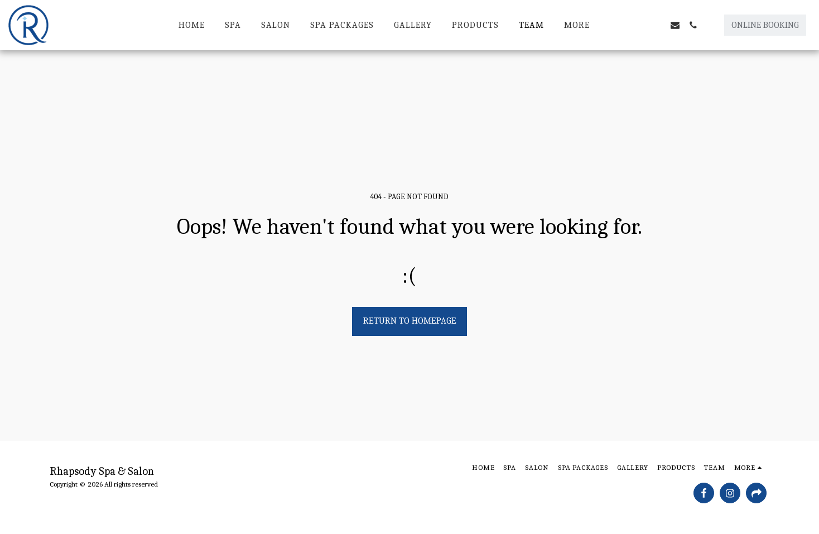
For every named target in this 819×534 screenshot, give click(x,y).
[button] (639, 25)
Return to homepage (409, 320)
